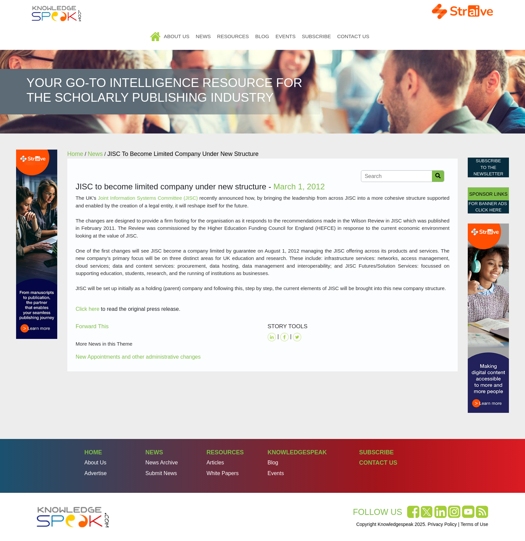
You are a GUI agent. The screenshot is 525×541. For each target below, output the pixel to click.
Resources (233, 36)
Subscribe (316, 36)
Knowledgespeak (297, 452)
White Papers (223, 473)
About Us (176, 36)
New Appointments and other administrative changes (138, 357)
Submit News (161, 473)
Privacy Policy (442, 524)
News (203, 36)
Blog (262, 36)
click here (488, 209)
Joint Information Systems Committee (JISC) (148, 198)
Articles (215, 462)
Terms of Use (474, 524)
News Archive (161, 462)
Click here (87, 309)
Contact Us (353, 36)
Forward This (92, 326)
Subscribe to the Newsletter (488, 167)
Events (286, 36)
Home (156, 36)
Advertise (95, 473)
